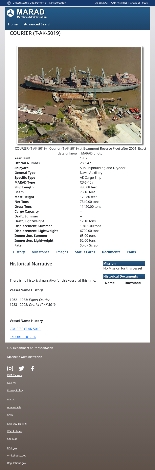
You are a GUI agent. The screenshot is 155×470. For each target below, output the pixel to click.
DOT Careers (14, 375)
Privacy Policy (15, 390)
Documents (111, 252)
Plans (131, 252)
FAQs (10, 414)
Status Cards (85, 252)
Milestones (40, 252)
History (19, 252)
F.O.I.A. (11, 399)
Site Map (12, 439)
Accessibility (14, 407)
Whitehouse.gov (16, 455)
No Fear (11, 383)
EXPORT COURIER (23, 337)
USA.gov (12, 448)
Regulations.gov (16, 463)
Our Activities (119, 2)
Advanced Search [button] (37, 24)
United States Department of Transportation (39, 2)
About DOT (102, 2)
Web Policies (14, 431)
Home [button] (13, 24)
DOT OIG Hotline (17, 423)
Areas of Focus (139, 2)
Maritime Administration (24, 357)
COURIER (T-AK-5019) (25, 329)
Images (62, 252)
